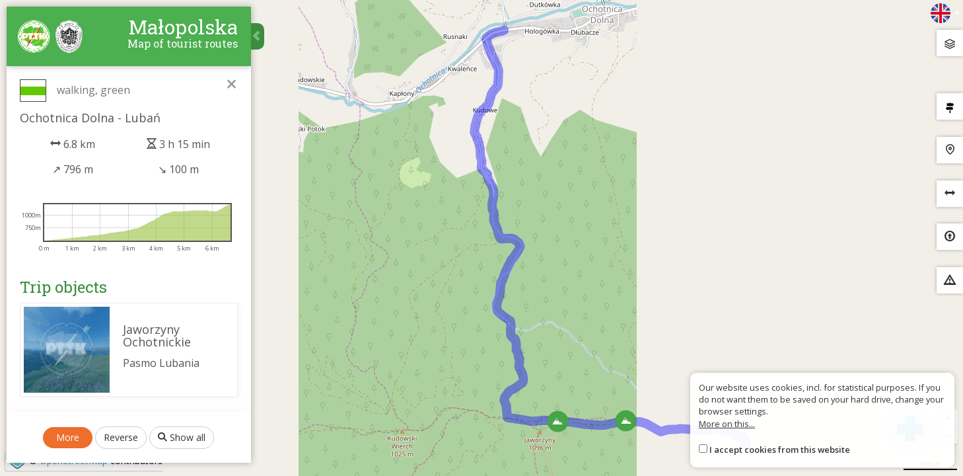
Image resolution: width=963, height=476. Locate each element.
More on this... (727, 424)
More (68, 444)
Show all (182, 444)
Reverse (121, 444)
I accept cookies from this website (779, 450)
